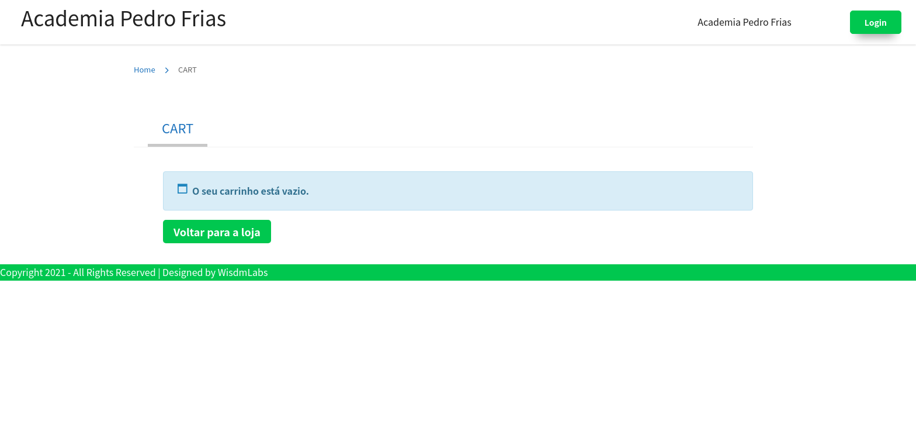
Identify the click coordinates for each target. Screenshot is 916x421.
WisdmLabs (243, 272)
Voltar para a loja (217, 231)
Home (144, 69)
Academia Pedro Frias (123, 17)
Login (876, 22)
